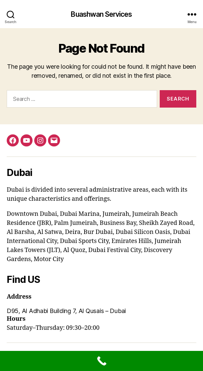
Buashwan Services (101, 14)
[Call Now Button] (101, 361)
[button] (101, 310)
